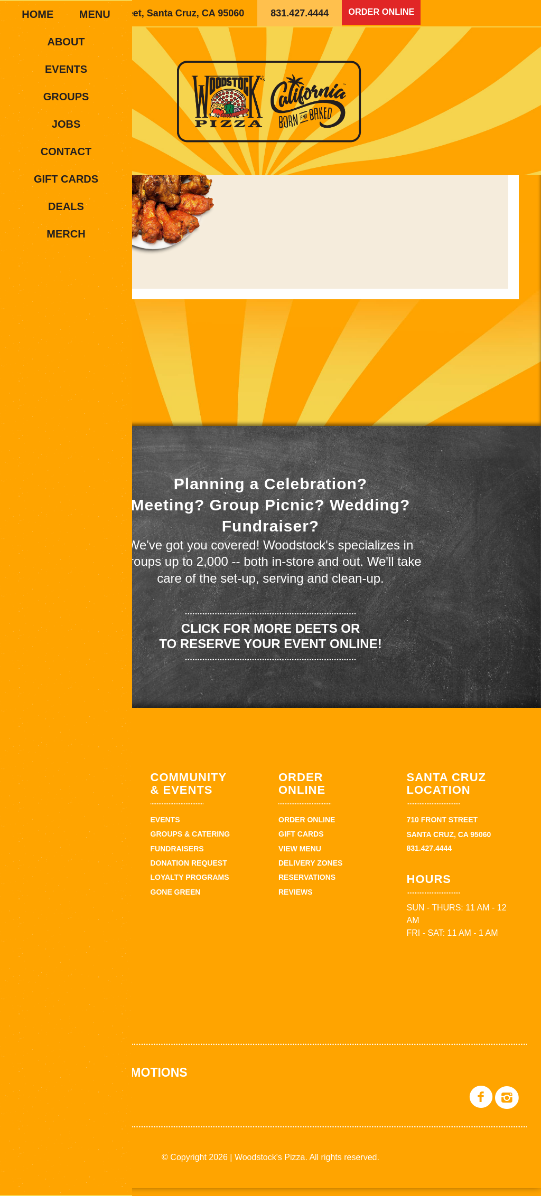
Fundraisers (177, 856)
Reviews (295, 900)
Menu (94, 14)
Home (37, 14)
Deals (66, 206)
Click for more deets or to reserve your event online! (270, 644)
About (66, 42)
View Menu (299, 856)
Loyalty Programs (190, 885)
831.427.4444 (299, 13)
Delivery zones (310, 871)
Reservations (306, 885)
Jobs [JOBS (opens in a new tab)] (66, 124)
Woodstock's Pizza (270, 101)
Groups (66, 96)
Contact (66, 151)
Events (66, 69)
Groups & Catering (190, 842)
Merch (65, 234)
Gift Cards (66, 179)
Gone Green (176, 900)
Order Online (384, 13)
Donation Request (189, 871)
